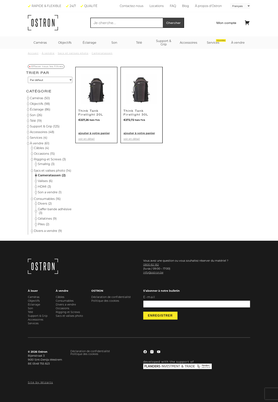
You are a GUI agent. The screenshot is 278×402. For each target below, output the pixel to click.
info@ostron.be (153, 272)
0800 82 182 (151, 264)
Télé (36, 121)
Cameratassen (102, 53)
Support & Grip (44, 126)
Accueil (33, 53)
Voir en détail (86, 139)
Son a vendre (50, 192)
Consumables (47, 199)
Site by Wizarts (40, 382)
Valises (45, 181)
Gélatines (47, 219)
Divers (45, 204)
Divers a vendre (48, 231)
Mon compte (226, 23)
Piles (43, 224)
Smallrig (46, 164)
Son (36, 115)
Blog (185, 6)
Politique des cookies (105, 300)
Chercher (173, 23)
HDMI (44, 187)
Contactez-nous (131, 6)
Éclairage (40, 109)
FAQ (173, 6)
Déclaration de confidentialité (111, 297)
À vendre (48, 53)
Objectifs (40, 104)
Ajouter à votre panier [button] (94, 133)
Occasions (44, 154)
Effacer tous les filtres (47, 66)
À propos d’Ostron (208, 6)
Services (38, 138)
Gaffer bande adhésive (55, 211)
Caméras (40, 98)
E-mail (149, 297)
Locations (156, 6)
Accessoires (42, 132)
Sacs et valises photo (73, 53)
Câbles (41, 148)
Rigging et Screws (50, 159)
